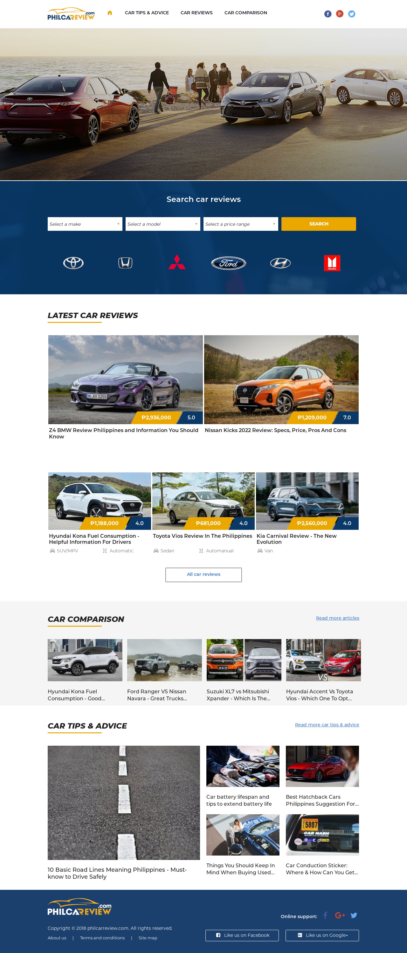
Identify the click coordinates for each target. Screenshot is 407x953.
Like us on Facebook (242, 935)
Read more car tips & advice (327, 725)
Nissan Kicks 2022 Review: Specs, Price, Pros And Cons (275, 430)
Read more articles (337, 618)
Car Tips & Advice (147, 13)
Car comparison (245, 13)
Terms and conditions (102, 937)
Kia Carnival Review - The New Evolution (297, 539)
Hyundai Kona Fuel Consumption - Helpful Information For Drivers (94, 539)
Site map (148, 937)
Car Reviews (197, 13)
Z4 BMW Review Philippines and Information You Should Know (123, 433)
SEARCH (318, 224)
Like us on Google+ (322, 935)
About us (57, 937)
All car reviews (203, 574)
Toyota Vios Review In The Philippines (202, 536)
